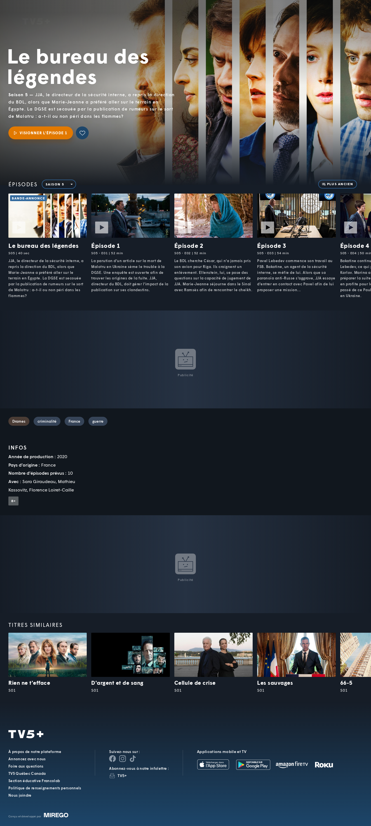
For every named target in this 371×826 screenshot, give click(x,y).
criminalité (47, 421)
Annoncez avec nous (27, 759)
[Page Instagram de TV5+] (122, 758)
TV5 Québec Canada (27, 773)
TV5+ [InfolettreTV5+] (122, 775)
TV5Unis (36, 13)
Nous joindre (20, 795)
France (74, 421)
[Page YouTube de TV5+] (132, 758)
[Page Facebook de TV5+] (112, 758)
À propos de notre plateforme (34, 751)
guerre (98, 421)
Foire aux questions (26, 766)
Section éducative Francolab (34, 780)
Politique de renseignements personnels (44, 788)
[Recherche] (348, 18)
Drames (18, 421)
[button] (272, 17)
